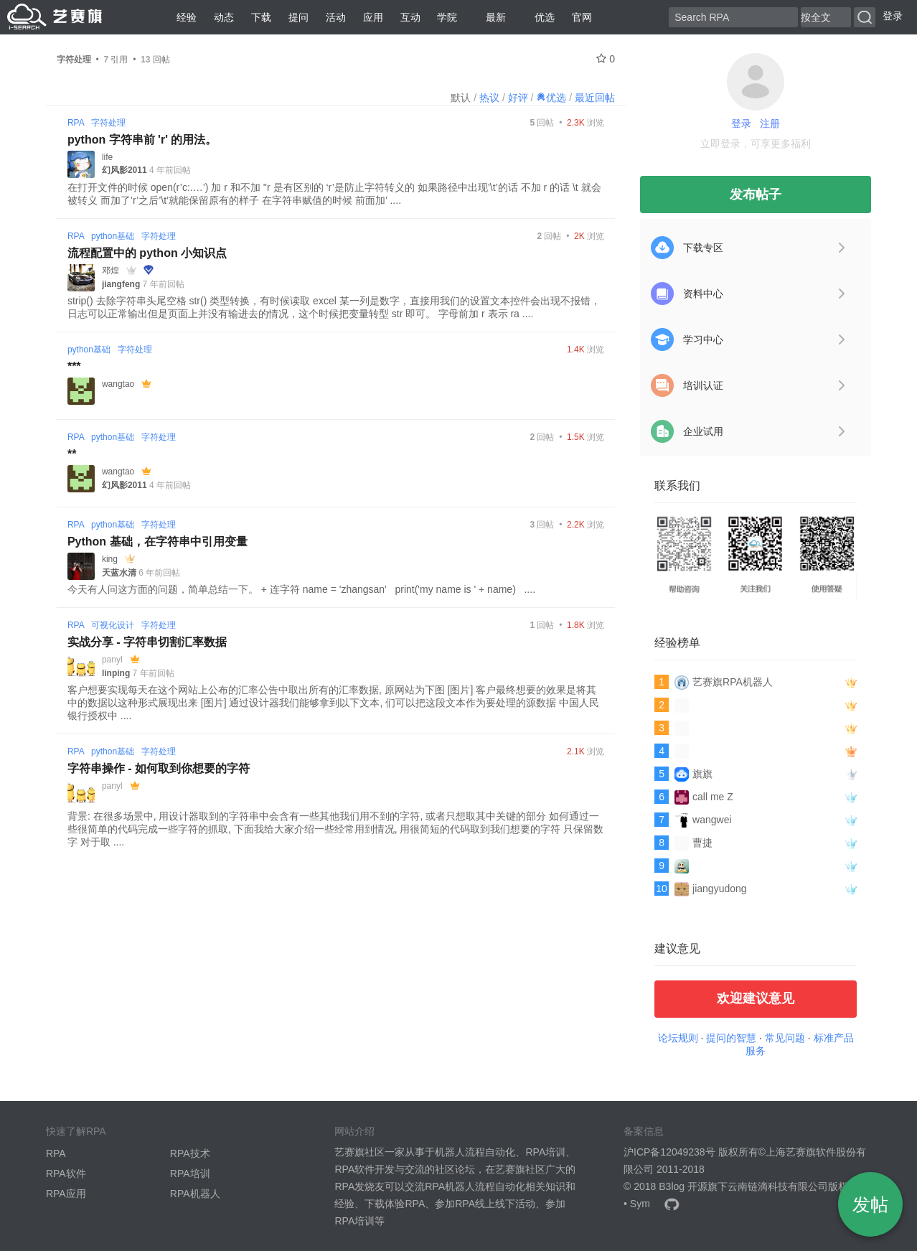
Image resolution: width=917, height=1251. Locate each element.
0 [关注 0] (605, 59)
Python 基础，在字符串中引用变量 (157, 541)
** (71, 454)
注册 (770, 123)
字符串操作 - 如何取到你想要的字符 (158, 768)
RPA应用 (66, 1193)
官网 (582, 17)
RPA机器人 (195, 1193)
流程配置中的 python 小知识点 (147, 253)
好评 (518, 97)
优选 (539, 17)
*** (74, 366)
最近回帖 (595, 97)
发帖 (870, 1204)
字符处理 (108, 123)
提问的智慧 (731, 1038)
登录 (893, 16)
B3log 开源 (683, 1186)
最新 (490, 17)
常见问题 (785, 1038)
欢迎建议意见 (755, 998)
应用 (373, 17)
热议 (489, 97)
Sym (640, 1203)
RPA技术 (190, 1153)
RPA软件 (66, 1173)
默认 (461, 97)
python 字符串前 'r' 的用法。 (142, 139)
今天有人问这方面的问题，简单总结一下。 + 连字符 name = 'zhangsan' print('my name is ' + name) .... (301, 589)
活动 (336, 17)
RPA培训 (190, 1173)
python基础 (112, 236)
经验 (187, 17)
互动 (410, 17)
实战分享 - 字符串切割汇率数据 (147, 642)
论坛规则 (678, 1038)
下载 (261, 17)
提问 (298, 17)
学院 (447, 17)
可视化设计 (112, 625)
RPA (75, 123)
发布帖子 (755, 194)
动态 (224, 17)
